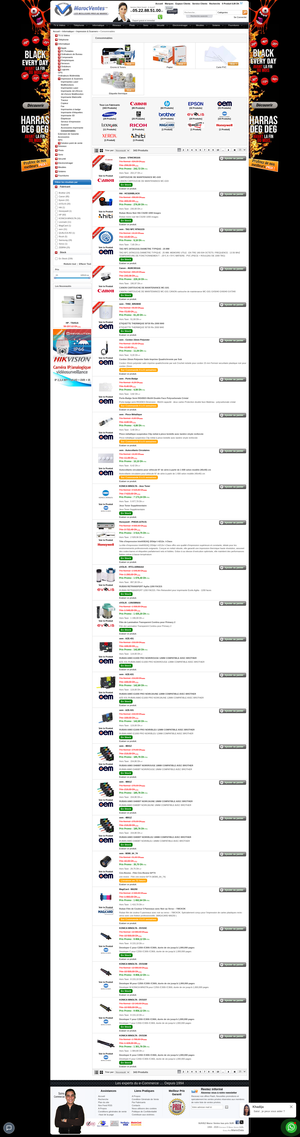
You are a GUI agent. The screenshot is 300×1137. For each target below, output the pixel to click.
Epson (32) (64, 200)
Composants (67, 57)
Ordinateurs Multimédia (69, 75)
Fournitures (233, 25)
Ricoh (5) (63, 236)
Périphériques (67, 60)
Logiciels (65, 69)
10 (218, 150)
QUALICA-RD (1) (67, 233)
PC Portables (67, 51)
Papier (170, 67)
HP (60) (62, 215)
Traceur (64, 100)
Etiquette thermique (118, 93)
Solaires (216, 25)
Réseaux (117, 25)
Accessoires (63, 137)
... (223, 150)
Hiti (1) (62, 207)
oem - (131, 229)
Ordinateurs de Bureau (71, 54)
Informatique (98, 25)
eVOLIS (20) (64, 204)
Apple (63, 48)
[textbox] (199, 12)
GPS (60, 72)
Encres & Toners (118, 67)
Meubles (200, 25)
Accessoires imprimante (72, 128)
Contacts (136, 1105)
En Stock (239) (66, 258)
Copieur (64, 103)
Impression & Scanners (87, 31)
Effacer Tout (85, 264)
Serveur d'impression (71, 121)
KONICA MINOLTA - (134, 486)
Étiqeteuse (66, 118)
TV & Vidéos (59, 25)
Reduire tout (70, 264)
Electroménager (180, 25)
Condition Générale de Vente (145, 1099)
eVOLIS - (131, 567)
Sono (145, 25)
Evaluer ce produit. (128, 188)
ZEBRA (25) (64, 247)
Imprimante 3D (68, 115)
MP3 (60, 140)
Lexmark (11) (65, 222)
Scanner (65, 125)
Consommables (68, 131)
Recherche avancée (199, 16)
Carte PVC (221, 67)
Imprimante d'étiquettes (72, 112)
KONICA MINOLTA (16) (70, 218)
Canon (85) (64, 196)
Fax (62, 106)
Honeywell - (133, 522)
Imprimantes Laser (69, 88)
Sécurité (160, 25)
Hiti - (129, 193)
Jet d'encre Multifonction (72, 94)
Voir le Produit (106, 176)
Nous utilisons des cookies (144, 1108)
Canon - (129, 157)
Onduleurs (66, 66)
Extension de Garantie (68, 134)
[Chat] (9, 1128)
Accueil (56, 31)
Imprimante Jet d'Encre (71, 91)
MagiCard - (128, 889)
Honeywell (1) (65, 211)
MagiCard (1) (65, 225)
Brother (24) (64, 193)
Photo (132, 25)
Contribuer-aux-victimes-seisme (143, 1116)
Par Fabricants (139, 1102)
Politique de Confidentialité (144, 1111)
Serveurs (65, 63)
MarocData (237, 1130)
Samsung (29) (65, 240)
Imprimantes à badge (71, 109)
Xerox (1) (63, 244)
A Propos (136, 1096)
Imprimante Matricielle (71, 97)
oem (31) (63, 229)
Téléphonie (79, 25)
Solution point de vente (71, 143)
